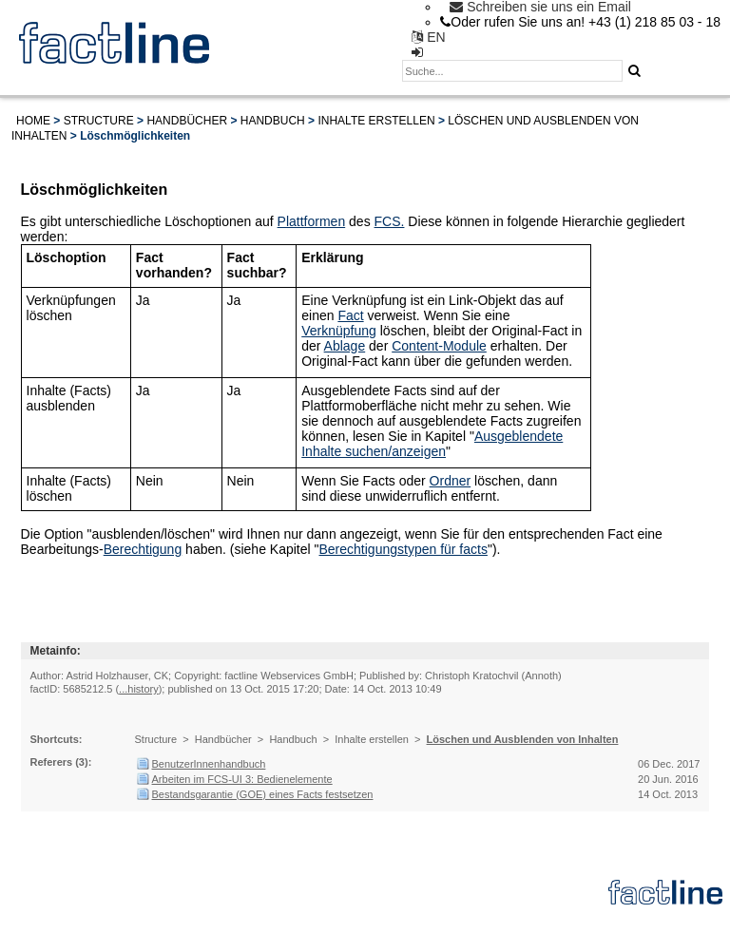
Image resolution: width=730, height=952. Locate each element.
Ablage (345, 345)
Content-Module (439, 345)
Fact (350, 315)
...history (139, 689)
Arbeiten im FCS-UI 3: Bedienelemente (242, 779)
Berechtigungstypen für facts (403, 549)
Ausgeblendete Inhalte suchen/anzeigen (432, 443)
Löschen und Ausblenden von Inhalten (523, 739)
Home (33, 120)
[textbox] (512, 71)
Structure (99, 120)
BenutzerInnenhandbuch (209, 764)
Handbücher (186, 120)
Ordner (450, 480)
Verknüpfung (338, 330)
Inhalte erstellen (375, 120)
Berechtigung (143, 549)
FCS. (390, 221)
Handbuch (272, 120)
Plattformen (312, 221)
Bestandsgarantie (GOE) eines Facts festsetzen (263, 794)
